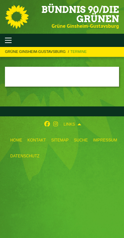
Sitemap (60, 140)
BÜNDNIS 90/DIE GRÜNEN (80, 14)
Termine (78, 52)
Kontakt (36, 140)
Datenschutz (24, 156)
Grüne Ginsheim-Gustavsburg (36, 52)
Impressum (105, 140)
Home (16, 140)
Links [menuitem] (69, 124)
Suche (81, 140)
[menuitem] (16, 140)
